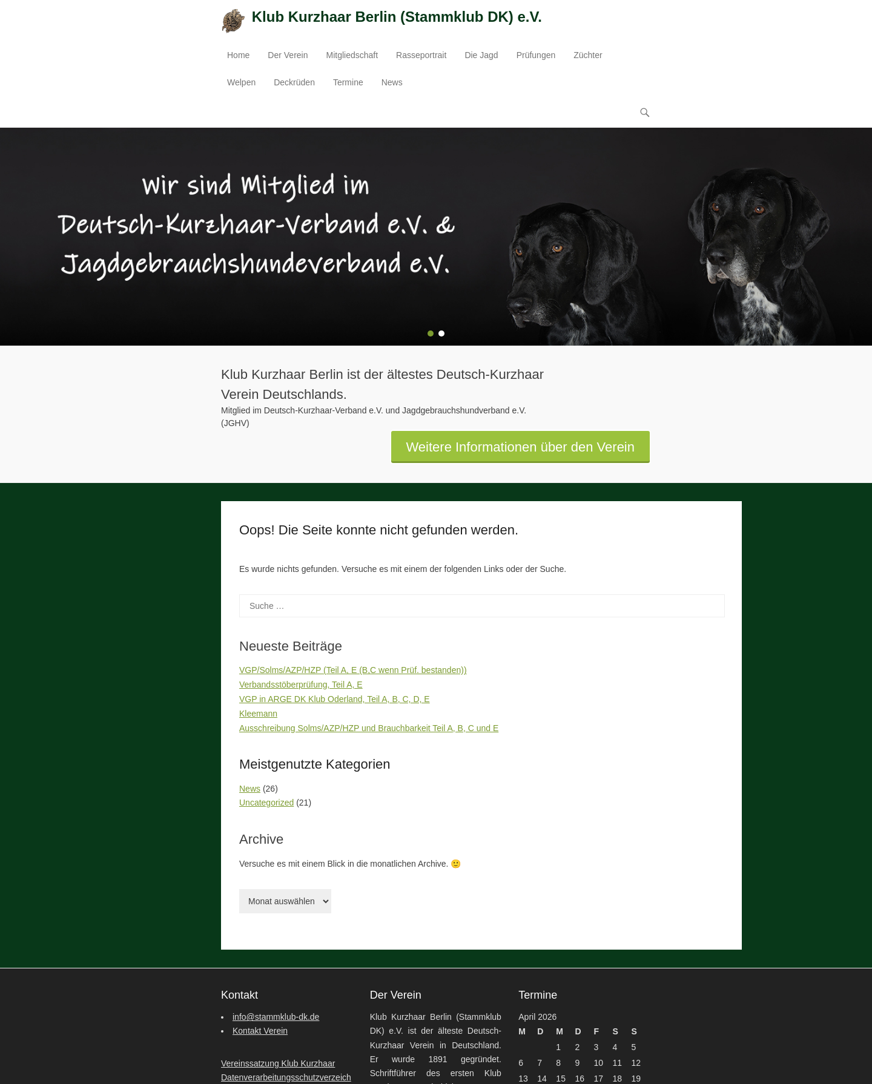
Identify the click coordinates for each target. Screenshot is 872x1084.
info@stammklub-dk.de (276, 1017)
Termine (348, 82)
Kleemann (258, 713)
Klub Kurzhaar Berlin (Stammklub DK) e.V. (397, 16)
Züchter (587, 55)
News (392, 82)
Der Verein (288, 55)
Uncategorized (266, 803)
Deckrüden (294, 82)
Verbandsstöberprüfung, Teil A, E (301, 685)
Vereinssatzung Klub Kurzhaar (278, 1063)
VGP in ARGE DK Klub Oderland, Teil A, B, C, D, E (334, 699)
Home (238, 55)
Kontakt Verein (260, 1031)
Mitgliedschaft (352, 55)
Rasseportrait (421, 55)
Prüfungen (536, 55)
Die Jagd (481, 55)
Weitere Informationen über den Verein (520, 447)
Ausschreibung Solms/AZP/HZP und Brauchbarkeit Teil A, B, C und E (368, 728)
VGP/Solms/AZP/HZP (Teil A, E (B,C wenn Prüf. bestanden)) (353, 670)
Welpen (241, 82)
